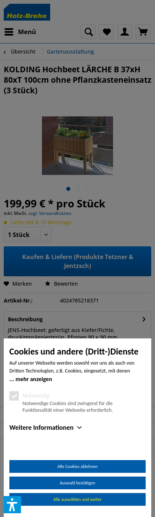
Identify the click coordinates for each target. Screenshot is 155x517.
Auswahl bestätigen (77, 483)
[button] (12, 504)
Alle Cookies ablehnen (77, 466)
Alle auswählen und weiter (78, 499)
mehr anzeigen (33, 379)
